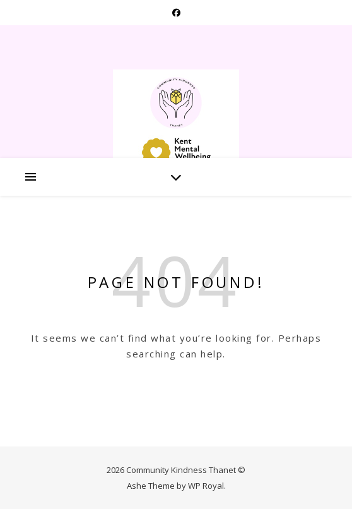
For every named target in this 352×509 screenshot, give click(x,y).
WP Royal (206, 485)
